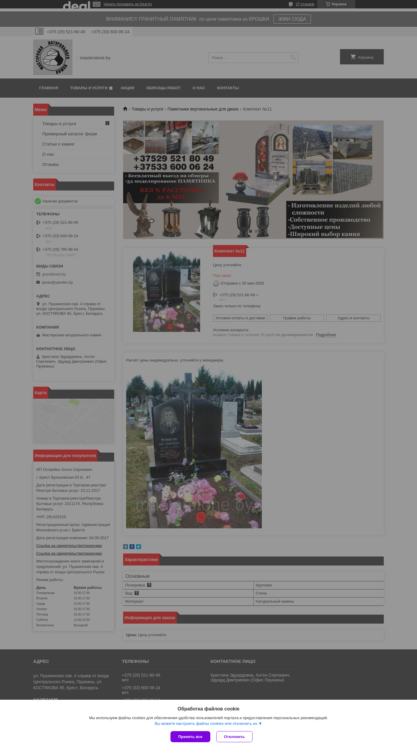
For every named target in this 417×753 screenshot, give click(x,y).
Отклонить (234, 736)
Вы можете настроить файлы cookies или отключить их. (206, 723)
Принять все (190, 736)
